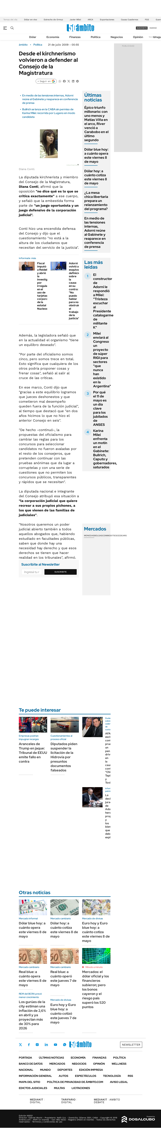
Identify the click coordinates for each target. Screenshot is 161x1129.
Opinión (138, 37)
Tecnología (112, 1076)
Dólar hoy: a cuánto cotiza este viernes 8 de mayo (95, 177)
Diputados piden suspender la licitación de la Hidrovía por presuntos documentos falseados (64, 757)
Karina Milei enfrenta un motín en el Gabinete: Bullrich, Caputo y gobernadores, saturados (105, 449)
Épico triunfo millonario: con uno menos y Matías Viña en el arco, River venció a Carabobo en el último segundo (96, 123)
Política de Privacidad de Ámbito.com (75, 1082)
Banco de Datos (31, 1064)
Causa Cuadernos (129, 19)
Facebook (29, 1044)
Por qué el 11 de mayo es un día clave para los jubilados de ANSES (100, 408)
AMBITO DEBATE (107, 1101)
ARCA (90, 19)
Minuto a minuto (94, 967)
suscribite (142, 28)
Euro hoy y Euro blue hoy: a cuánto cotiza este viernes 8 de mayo (96, 932)
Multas (59, 1088)
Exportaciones (107, 19)
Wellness (119, 1064)
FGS (147, 19)
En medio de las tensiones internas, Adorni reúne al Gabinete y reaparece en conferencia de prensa (50, 99)
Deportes (65, 1070)
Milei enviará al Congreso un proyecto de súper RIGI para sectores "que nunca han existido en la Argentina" (102, 359)
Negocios (117, 37)
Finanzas (75, 37)
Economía (52, 37)
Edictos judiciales (33, 1088)
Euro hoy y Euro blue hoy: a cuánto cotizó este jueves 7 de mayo (63, 1013)
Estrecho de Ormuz (53, 19)
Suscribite (60, 572)
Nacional (26, 1070)
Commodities (109, 535)
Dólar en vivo (30, 19)
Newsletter (131, 1044)
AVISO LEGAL (119, 1082)
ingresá (153, 28)
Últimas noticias (51, 1057)
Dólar (32, 37)
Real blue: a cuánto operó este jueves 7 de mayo (63, 978)
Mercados (57, 1064)
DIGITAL (37, 1101)
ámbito (23, 44)
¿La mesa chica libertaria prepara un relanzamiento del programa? (96, 200)
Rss (130, 1076)
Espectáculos (85, 1076)
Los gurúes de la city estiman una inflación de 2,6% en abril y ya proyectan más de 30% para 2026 (32, 1015)
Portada (25, 1057)
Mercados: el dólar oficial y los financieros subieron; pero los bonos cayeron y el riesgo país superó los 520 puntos (95, 989)
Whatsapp (64, 1044)
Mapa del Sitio (29, 1082)
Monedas (89, 535)
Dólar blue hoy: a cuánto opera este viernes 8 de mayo (96, 155)
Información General (35, 1076)
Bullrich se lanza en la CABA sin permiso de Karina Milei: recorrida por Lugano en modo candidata (48, 113)
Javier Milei (75, 19)
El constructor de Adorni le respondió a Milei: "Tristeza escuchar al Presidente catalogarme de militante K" (103, 301)
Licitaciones (81, 1088)
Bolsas (98, 535)
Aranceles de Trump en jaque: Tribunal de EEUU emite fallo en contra (33, 753)
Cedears (122, 535)
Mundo (45, 1070)
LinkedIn (46, 1044)
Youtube (55, 1044)
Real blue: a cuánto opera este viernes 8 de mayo (32, 978)
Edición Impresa (91, 1070)
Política (95, 37)
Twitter (20, 1044)
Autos (63, 1076)
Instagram (37, 1044)
